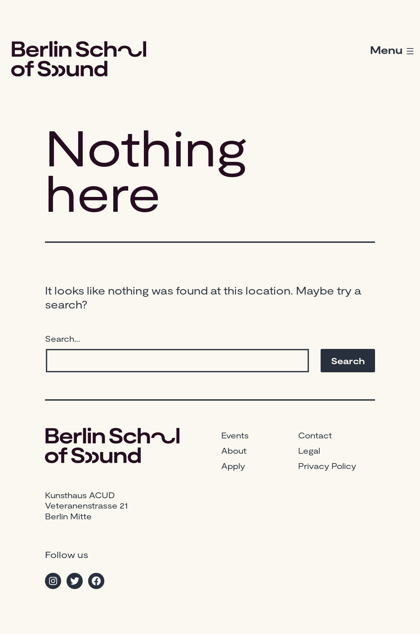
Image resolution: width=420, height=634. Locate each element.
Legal (309, 450)
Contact (315, 435)
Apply (233, 466)
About (233, 450)
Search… (62, 339)
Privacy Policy (327, 466)
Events (235, 435)
